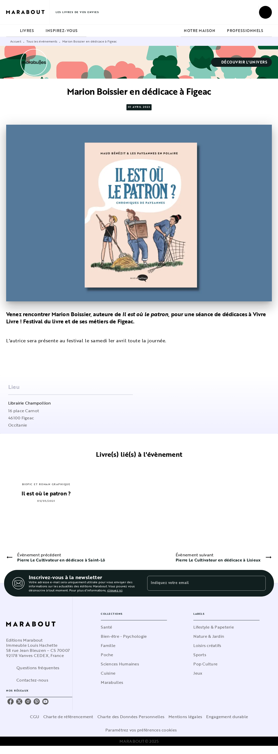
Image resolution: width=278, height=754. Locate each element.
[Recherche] (265, 12)
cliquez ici (114, 590)
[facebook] (10, 701)
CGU (34, 717)
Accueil (15, 41)
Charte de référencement (68, 717)
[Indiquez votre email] (200, 583)
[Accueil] (27, 12)
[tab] (11, 31)
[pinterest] (36, 701)
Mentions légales (185, 717)
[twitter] (19, 701)
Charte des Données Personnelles (130, 717)
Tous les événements (41, 41)
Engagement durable (227, 717)
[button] (241, 62)
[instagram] (28, 701)
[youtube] (45, 701)
